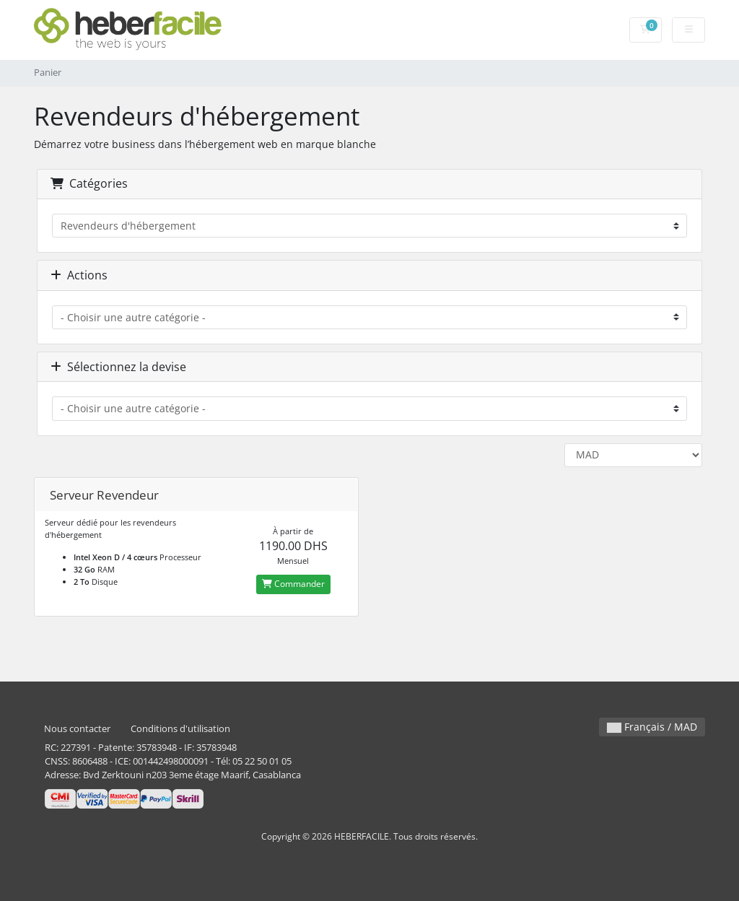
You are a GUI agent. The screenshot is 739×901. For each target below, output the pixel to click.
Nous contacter (77, 729)
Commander (293, 584)
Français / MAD (652, 727)
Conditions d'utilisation (180, 729)
